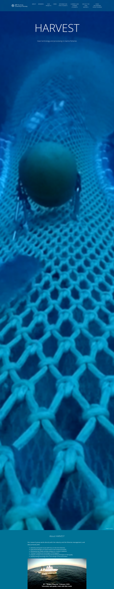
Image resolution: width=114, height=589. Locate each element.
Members (41, 5)
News (55, 5)
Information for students (63, 6)
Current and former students (75, 6)
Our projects (49, 5)
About (34, 5)
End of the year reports (86, 6)
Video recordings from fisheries (97, 6)
